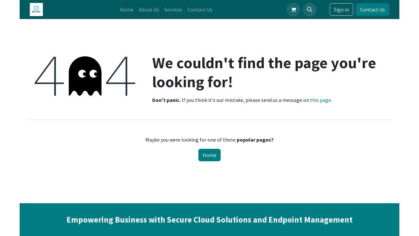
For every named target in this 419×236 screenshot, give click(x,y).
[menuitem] (126, 9)
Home (209, 155)
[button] (310, 9)
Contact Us (372, 9)
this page (320, 100)
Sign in (341, 9)
